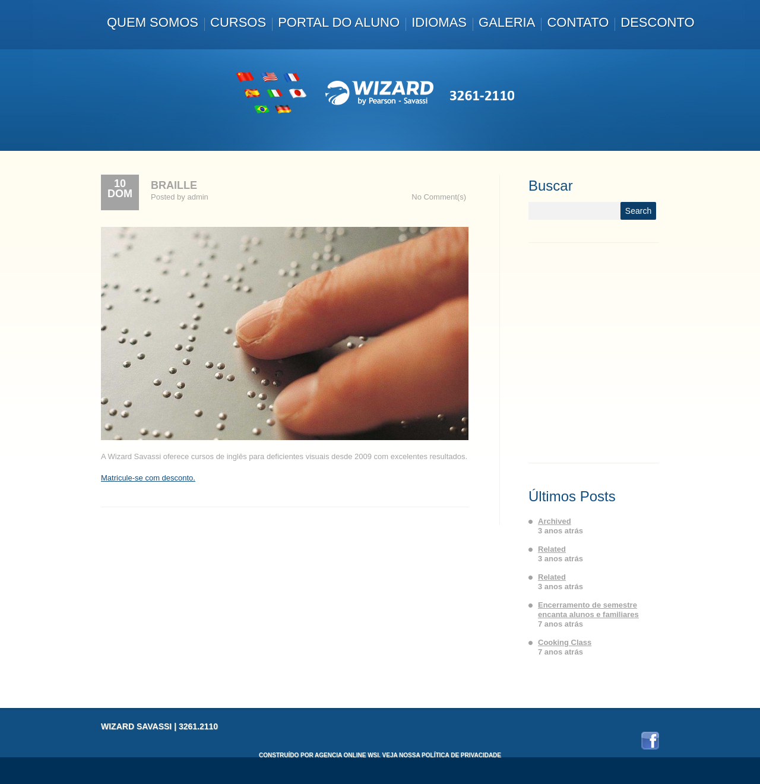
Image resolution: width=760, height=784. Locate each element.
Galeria (507, 22)
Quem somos (152, 22)
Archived (554, 521)
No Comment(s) (438, 196)
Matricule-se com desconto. (148, 477)
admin (197, 196)
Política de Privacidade (461, 755)
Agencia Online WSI (347, 755)
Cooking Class (564, 642)
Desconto (657, 22)
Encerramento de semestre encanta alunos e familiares (588, 609)
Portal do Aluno (339, 22)
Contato (578, 22)
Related (552, 549)
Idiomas (439, 22)
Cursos (238, 22)
